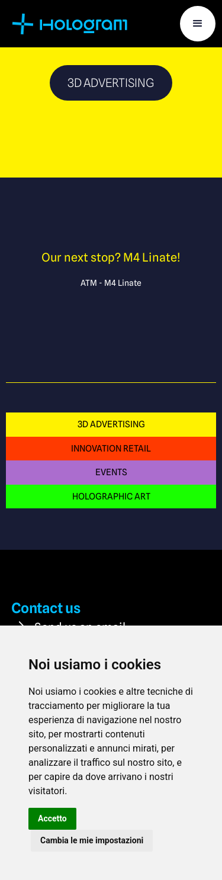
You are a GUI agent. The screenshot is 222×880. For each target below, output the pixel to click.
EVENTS (111, 472)
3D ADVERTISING (111, 424)
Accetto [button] (52, 818)
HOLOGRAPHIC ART (111, 496)
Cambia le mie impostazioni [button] (91, 840)
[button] (197, 23)
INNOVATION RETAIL (111, 448)
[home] (72, 23)
